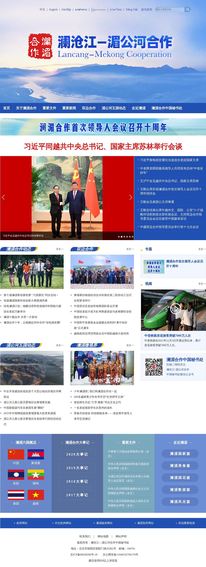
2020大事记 (77, 454)
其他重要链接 (186, 523)
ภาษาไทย (115, 9)
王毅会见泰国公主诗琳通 (157, 202)
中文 (42, 9)
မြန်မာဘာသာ (98, 9)
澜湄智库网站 (145, 523)
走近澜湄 (138, 108)
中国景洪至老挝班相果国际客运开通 (96, 306)
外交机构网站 (63, 523)
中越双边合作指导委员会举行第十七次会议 (169, 227)
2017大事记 (77, 495)
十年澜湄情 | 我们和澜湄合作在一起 (95, 391)
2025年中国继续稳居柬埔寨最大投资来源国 (30, 413)
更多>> (60, 249)
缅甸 (36, 477)
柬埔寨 (36, 457)
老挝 (16, 477)
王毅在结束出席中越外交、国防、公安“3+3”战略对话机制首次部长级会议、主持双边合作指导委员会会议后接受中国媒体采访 (171, 214)
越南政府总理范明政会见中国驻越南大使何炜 (101, 333)
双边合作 (89, 108)
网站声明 (121, 536)
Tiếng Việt (132, 9)
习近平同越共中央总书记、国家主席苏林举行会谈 (103, 147)
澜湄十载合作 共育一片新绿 (20, 317)
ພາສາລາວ (81, 9)
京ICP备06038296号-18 (83, 554)
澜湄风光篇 (180, 502)
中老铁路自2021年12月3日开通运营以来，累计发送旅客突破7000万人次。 (173, 339)
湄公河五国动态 (114, 108)
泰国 (16, 497)
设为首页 (146, 9)
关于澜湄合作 (26, 108)
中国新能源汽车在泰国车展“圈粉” (24, 407)
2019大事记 (77, 468)
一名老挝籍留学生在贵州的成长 (93, 407)
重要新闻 (69, 108)
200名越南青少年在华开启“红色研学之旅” (99, 396)
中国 (16, 457)
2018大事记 (77, 481)
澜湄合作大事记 (77, 442)
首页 (6, 108)
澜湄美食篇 (180, 466)
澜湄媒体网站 (104, 523)
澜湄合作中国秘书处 (166, 108)
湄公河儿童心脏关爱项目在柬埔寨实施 (27, 402)
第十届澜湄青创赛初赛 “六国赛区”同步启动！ (31, 295)
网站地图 (103, 536)
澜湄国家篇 (180, 454)
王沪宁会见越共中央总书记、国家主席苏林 (169, 181)
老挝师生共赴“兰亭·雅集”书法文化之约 (97, 402)
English (53, 9)
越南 (36, 497)
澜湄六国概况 (26, 442)
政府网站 (21, 523)
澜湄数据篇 (180, 490)
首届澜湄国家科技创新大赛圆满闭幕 (26, 300)
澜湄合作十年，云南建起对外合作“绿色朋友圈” (32, 322)
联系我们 (85, 536)
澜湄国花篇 (180, 478)
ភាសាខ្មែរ (66, 9)
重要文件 (49, 108)
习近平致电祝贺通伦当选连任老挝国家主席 (169, 160)
